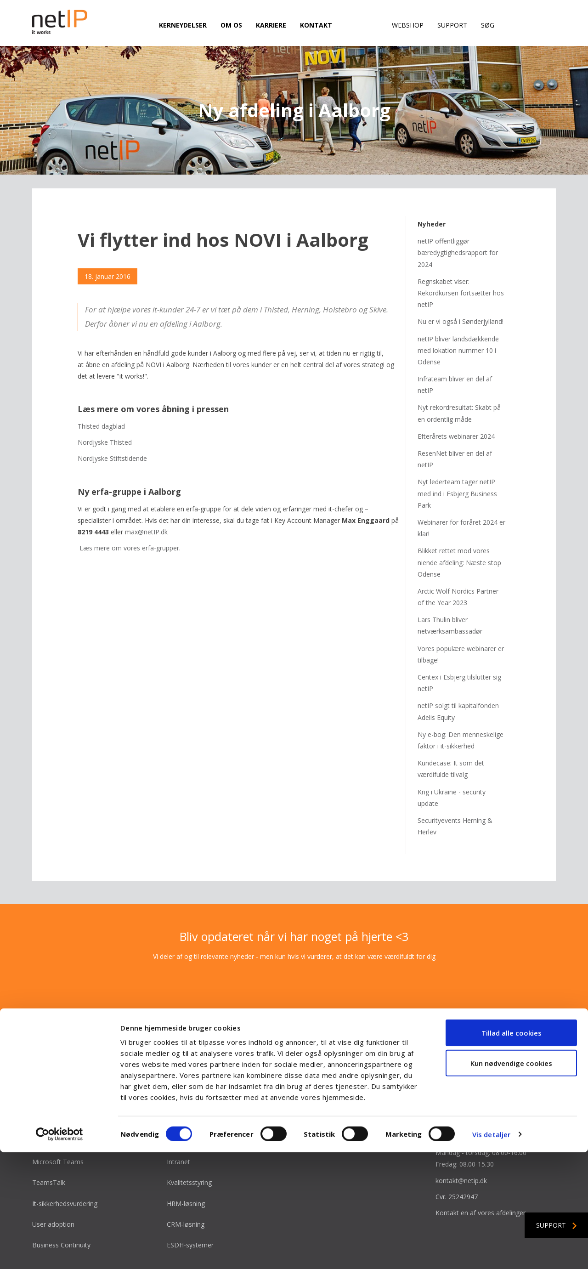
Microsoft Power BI (196, 1106)
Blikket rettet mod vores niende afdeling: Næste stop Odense (459, 527)
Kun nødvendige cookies (511, 1179)
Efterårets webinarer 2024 (456, 401)
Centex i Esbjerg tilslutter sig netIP (459, 648)
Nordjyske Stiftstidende (112, 423)
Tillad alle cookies (511, 1149)
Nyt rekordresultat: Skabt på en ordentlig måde (459, 378)
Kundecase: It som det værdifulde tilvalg (451, 734)
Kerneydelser (183, 25)
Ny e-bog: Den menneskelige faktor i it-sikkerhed (460, 705)
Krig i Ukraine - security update (452, 763)
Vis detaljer (491, 1251)
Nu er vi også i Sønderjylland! (460, 286)
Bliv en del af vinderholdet (339, 1106)
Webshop (408, 25)
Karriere (271, 25)
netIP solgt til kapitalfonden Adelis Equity (458, 676)
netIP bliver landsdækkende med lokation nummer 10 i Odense (458, 315)
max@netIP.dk (146, 497)
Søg (487, 25)
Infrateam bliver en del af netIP (455, 350)
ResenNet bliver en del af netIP (455, 424)
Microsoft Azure (56, 1106)
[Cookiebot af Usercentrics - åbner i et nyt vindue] (59, 1251)
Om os (231, 25)
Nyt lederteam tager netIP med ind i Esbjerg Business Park (457, 458)
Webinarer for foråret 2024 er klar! (461, 493)
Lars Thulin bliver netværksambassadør (450, 590)
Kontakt (316, 25)
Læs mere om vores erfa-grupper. (130, 513)
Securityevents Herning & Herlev (455, 791)
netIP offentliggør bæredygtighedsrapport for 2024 (458, 217)
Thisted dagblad (101, 391)
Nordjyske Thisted (105, 407)
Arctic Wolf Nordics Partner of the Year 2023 (458, 562)
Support (452, 25)
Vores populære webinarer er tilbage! (461, 619)
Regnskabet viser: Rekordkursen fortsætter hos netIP (461, 258)
